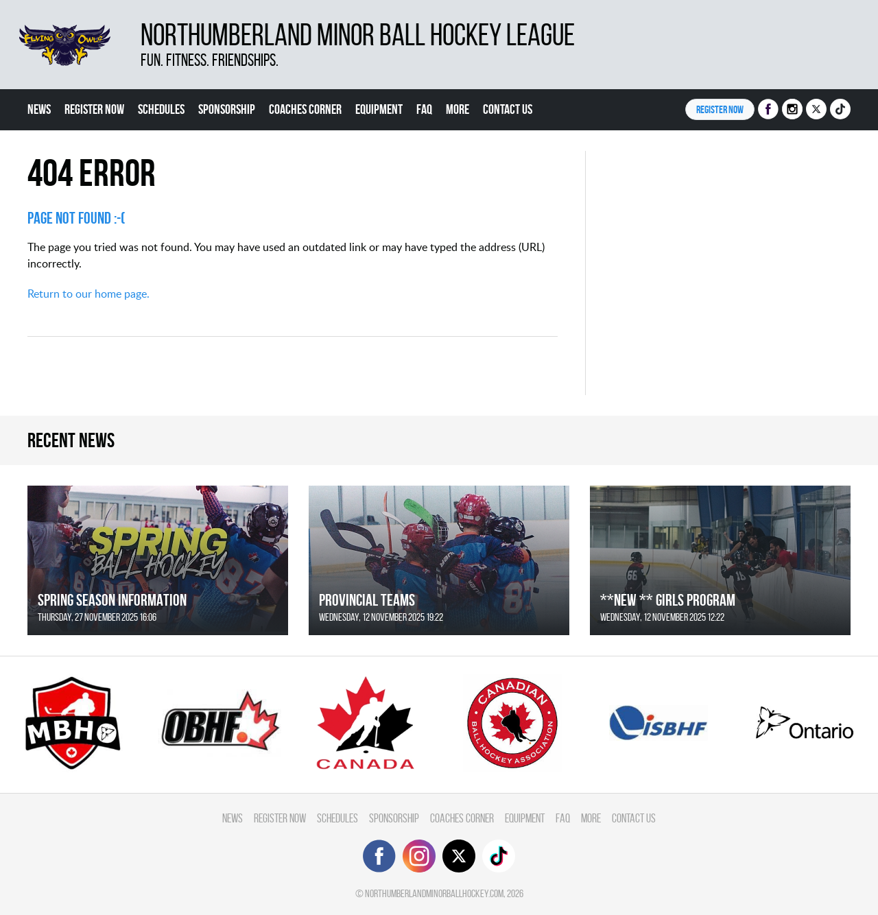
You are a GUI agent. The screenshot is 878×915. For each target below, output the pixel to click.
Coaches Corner (305, 109)
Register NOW (720, 109)
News (39, 109)
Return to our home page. (88, 293)
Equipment (379, 109)
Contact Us (507, 109)
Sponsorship (226, 109)
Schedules (161, 109)
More (457, 109)
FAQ (424, 109)
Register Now (94, 109)
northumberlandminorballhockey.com (434, 893)
